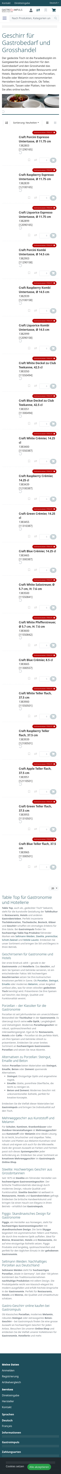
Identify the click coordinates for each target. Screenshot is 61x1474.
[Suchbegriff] (31, 18)
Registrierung (10, 1376)
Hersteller (8, 1401)
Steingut (53, 980)
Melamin (33, 984)
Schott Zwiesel (10, 939)
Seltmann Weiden (25, 936)
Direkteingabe (10, 1395)
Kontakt (7, 1407)
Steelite (40, 936)
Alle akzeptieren (39, 1467)
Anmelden (8, 1370)
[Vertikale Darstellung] (47, 123)
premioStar (51, 936)
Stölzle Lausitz (31, 939)
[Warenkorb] (54, 10)
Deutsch (54, 2)
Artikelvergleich (11, 1382)
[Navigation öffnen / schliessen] (6, 18)
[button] (44, 133)
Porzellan (42, 980)
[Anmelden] (30, 10)
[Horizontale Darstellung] (55, 123)
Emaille (6, 984)
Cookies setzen (15, 1466)
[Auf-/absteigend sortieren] (6, 123)
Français (7, 1426)
